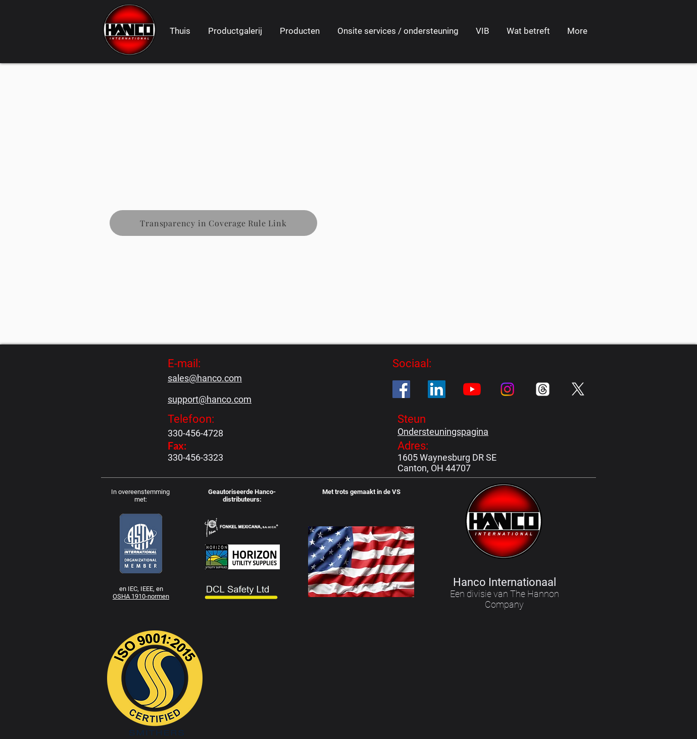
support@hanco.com (210, 399)
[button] (299, 31)
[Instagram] (507, 389)
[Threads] (543, 389)
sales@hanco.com (205, 378)
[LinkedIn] (436, 389)
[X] (578, 389)
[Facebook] (401, 389)
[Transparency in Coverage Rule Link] (213, 223)
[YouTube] (472, 389)
